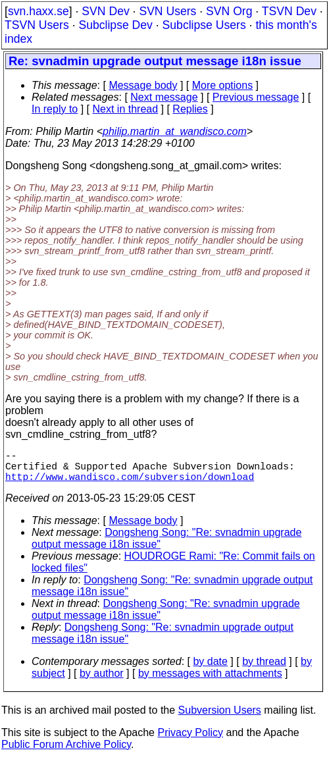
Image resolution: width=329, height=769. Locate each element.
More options (222, 85)
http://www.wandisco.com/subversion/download (129, 484)
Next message (163, 97)
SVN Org (229, 11)
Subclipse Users (204, 25)
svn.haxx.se (38, 11)
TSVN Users (37, 25)
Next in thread (126, 109)
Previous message (256, 97)
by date (210, 669)
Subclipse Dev (115, 25)
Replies (189, 109)
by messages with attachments (210, 681)
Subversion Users (219, 718)
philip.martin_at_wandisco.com (175, 131)
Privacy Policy (190, 740)
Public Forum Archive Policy (66, 752)
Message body (143, 85)
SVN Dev (105, 11)
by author (102, 681)
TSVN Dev (289, 11)
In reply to (55, 109)
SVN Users (167, 11)
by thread (264, 669)
